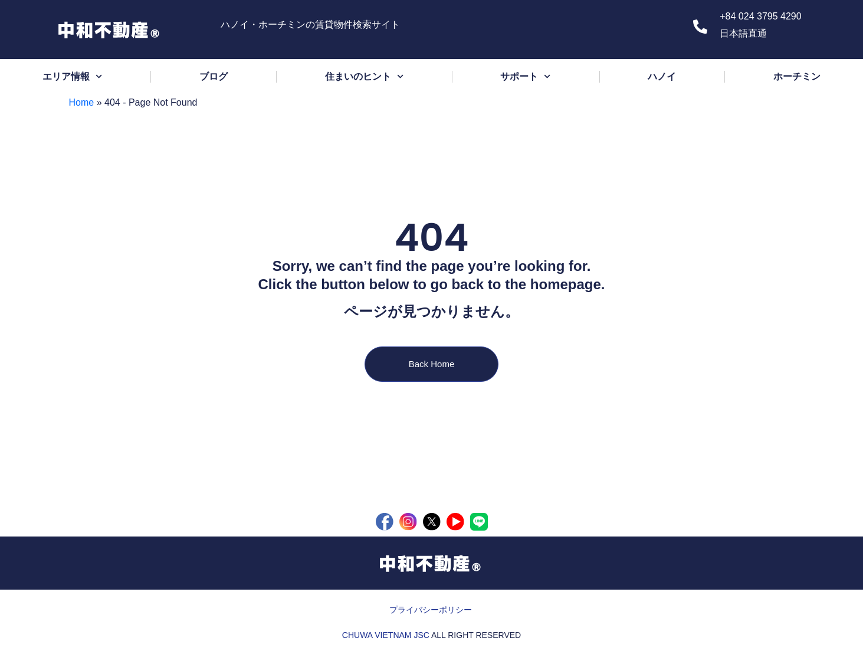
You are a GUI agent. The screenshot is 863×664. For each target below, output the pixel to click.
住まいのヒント (364, 76)
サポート (525, 76)
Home (81, 102)
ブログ (213, 76)
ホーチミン (797, 76)
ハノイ (662, 76)
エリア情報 (72, 76)
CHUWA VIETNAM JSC (385, 635)
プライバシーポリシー (430, 609)
